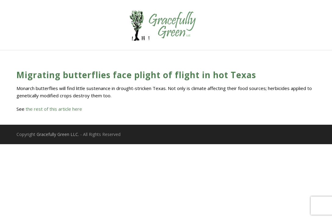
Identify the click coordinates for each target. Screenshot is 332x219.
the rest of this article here (54, 109)
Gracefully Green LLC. (58, 134)
